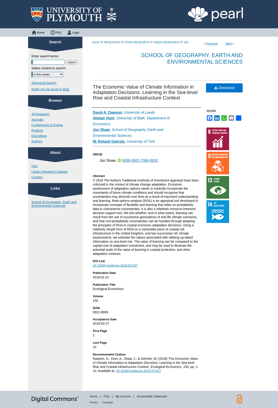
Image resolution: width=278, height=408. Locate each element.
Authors (36, 141)
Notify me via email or (50, 89)
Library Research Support (49, 172)
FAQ (34, 166)
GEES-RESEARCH (167, 42)
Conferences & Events (47, 125)
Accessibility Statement (152, 396)
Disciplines (39, 136)
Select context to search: (48, 68)
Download (224, 88)
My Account (123, 396)
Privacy (94, 402)
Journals (37, 119)
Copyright (107, 402)
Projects (37, 130)
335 (186, 42)
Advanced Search (44, 83)
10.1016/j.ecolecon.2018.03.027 (115, 265)
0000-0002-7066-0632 (140, 160)
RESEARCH (112, 42)
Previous (212, 43)
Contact (36, 177)
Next (228, 43)
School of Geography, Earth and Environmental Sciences (192, 58)
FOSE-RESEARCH (137, 42)
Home (96, 42)
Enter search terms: (45, 56)
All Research (40, 114)
